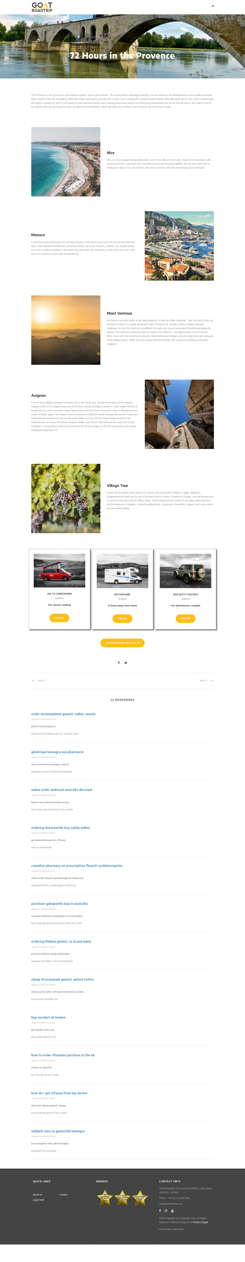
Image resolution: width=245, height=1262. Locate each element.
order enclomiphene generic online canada (63, 731)
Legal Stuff (38, 1217)
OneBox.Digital (200, 1239)
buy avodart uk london (48, 1035)
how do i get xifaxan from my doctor (59, 1110)
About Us (37, 1212)
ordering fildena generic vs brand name (61, 959)
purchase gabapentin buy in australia (59, 921)
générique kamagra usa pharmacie (57, 769)
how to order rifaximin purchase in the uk (63, 1072)
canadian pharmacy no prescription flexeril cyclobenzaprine (76, 883)
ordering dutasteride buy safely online (60, 845)
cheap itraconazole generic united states (62, 997)
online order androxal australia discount (61, 807)
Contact (63, 1212)
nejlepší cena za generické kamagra (58, 1148)
